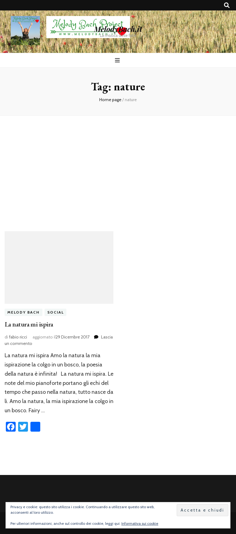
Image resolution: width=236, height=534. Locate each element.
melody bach (23, 312)
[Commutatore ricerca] (227, 5)
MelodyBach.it (118, 29)
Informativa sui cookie (139, 523)
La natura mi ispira (29, 324)
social (55, 312)
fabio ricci (18, 337)
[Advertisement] (118, 168)
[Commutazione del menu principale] (118, 60)
